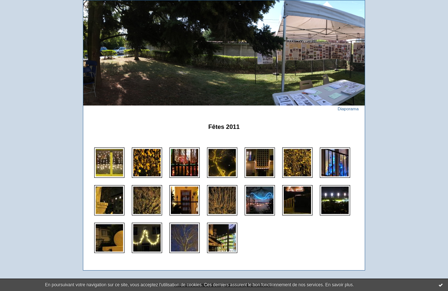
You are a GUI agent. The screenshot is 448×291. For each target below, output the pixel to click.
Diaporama (348, 108)
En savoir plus (339, 284)
